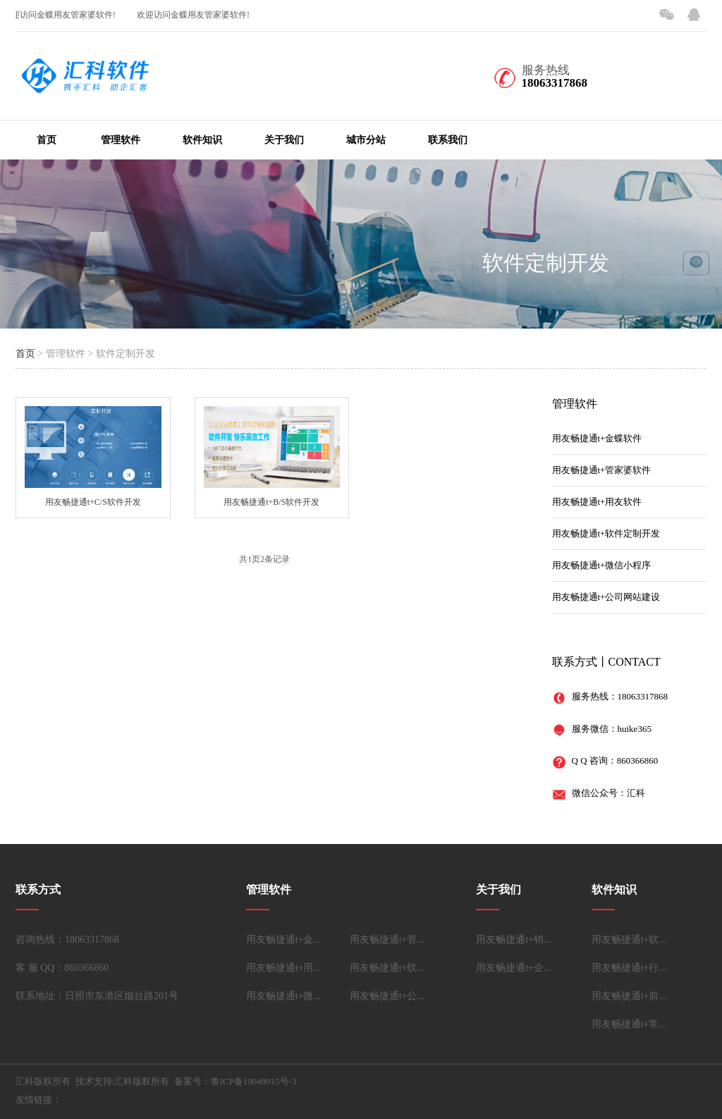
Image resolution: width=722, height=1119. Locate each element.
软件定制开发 (545, 262)
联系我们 (447, 140)
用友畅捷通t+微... (283, 996)
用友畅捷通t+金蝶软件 (597, 438)
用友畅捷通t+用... (283, 967)
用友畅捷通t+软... (387, 967)
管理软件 (120, 140)
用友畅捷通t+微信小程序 (601, 565)
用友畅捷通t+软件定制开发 (606, 533)
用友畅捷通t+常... (629, 1024)
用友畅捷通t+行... (629, 967)
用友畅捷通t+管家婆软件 (601, 470)
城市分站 (366, 140)
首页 (46, 140)
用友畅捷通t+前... (629, 996)
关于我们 (284, 140)
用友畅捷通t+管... (387, 939)
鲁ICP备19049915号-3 (254, 1081)
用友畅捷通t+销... (513, 939)
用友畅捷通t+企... (513, 967)
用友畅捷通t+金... (283, 939)
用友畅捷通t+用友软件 (597, 501)
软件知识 (202, 140)
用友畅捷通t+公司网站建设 (606, 597)
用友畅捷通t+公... (387, 996)
